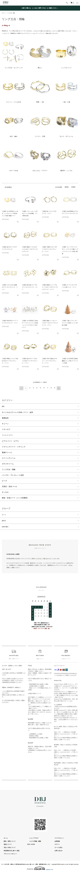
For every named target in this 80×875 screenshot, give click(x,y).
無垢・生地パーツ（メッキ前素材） (15, 498)
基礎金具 (5, 418)
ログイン (55, 846)
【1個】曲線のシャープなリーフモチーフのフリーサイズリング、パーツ (50, 287)
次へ (57, 387)
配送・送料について (8, 843)
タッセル (5, 492)
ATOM (33, 846)
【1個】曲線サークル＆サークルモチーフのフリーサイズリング (30, 249)
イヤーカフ (6, 429)
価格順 (67, 187)
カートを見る (57, 849)
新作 (3, 406)
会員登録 (55, 843)
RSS (28, 846)
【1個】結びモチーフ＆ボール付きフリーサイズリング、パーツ (30, 361)
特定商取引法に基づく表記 (10, 853)
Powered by (40, 870)
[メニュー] (77, 3)
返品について (6, 846)
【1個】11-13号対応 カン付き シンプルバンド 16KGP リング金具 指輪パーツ (10, 213)
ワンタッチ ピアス (9, 435)
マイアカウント (57, 840)
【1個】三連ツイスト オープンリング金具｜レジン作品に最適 (70, 323)
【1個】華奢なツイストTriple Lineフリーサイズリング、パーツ (10, 361)
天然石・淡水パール (9, 487)
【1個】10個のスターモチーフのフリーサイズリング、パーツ (49, 249)
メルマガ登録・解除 (33, 843)
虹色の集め (6, 529)
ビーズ (4, 481)
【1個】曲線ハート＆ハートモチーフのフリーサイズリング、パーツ (50, 323)
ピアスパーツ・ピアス (10, 441)
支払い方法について (8, 849)
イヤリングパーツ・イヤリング (13, 447)
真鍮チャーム (7, 453)
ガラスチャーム (8, 464)
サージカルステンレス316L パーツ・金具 (17, 412)
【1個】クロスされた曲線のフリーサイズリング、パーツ (10, 287)
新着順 (73, 187)
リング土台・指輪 (12, 13)
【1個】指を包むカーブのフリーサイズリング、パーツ (30, 287)
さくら (4, 515)
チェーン (5, 423)
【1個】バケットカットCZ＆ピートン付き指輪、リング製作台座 (30, 213)
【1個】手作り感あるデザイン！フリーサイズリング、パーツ (49, 361)
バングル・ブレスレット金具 (13, 475)
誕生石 (4, 522)
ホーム (3, 13)
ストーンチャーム (8, 458)
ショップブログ (31, 840)
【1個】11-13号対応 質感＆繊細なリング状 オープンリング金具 (70, 361)
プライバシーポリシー (8, 856)
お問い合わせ (57, 853)
